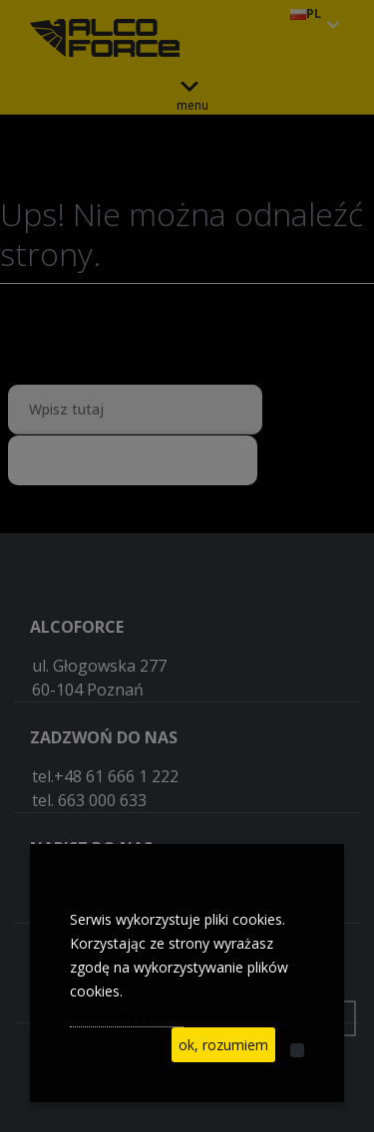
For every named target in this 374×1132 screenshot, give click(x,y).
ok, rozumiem (223, 1044)
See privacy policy (127, 1014)
